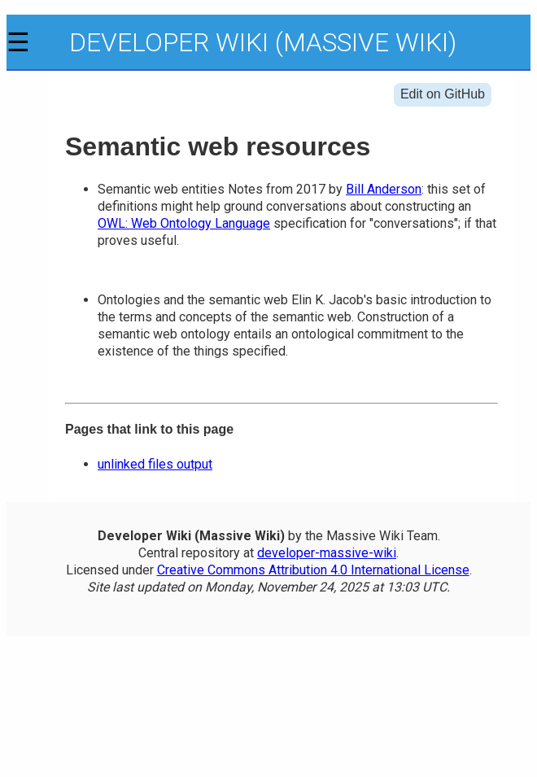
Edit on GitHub (442, 94)
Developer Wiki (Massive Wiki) (262, 42)
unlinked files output (155, 464)
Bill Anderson (383, 189)
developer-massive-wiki (326, 553)
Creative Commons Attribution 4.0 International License (313, 570)
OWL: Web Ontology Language (184, 223)
